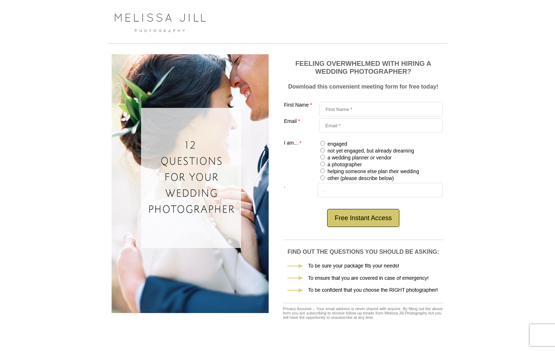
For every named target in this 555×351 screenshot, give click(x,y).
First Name (298, 105)
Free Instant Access (363, 218)
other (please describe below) (360, 178)
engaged (336, 144)
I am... (293, 143)
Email (292, 121)
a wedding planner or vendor (358, 157)
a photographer (344, 164)
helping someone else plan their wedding (372, 171)
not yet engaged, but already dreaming (370, 151)
